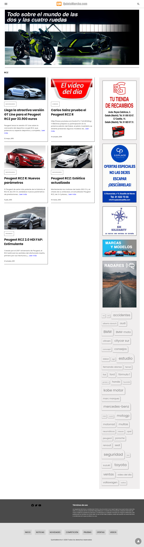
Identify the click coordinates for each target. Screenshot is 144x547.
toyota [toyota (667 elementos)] (120, 464)
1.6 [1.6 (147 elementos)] (104, 315)
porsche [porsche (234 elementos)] (120, 438)
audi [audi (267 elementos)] (123, 323)
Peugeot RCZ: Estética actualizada (68, 180)
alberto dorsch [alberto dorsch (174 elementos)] (110, 323)
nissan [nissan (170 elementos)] (121, 431)
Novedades (10, 104)
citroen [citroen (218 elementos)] (107, 340)
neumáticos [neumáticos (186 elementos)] (109, 431)
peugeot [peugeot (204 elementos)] (107, 438)
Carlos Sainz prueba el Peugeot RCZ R (68, 112)
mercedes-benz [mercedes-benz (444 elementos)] (116, 406)
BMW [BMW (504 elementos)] (108, 331)
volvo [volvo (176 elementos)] (123, 482)
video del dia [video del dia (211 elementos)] (124, 474)
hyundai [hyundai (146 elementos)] (126, 382)
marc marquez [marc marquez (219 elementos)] (111, 398)
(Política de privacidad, (101, 509)
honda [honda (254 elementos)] (116, 382)
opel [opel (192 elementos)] (129, 431)
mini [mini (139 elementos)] (104, 416)
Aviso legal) (111, 509)
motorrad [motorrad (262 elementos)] (109, 424)
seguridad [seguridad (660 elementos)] (113, 454)
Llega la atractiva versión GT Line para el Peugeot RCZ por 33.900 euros (24, 114)
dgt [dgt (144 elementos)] (113, 359)
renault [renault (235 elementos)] (107, 445)
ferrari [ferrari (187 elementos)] (128, 367)
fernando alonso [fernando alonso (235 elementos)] (112, 367)
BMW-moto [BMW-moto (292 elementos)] (123, 332)
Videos (55, 104)
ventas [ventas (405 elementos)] (108, 474)
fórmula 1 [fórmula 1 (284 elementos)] (124, 374)
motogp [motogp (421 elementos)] (123, 415)
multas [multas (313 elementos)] (123, 424)
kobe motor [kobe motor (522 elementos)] (113, 390)
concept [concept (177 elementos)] (107, 349)
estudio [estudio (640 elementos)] (125, 358)
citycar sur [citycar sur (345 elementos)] (121, 341)
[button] (119, 110)
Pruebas (9, 234)
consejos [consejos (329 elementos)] (120, 349)
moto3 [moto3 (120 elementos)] (111, 416)
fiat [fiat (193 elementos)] (104, 374)
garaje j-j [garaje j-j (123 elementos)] (106, 382)
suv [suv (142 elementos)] (128, 455)
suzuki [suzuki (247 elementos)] (106, 465)
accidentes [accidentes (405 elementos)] (121, 315)
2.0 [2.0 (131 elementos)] (108, 316)
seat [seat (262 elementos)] (117, 445)
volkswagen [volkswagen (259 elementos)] (110, 482)
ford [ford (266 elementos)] (112, 374)
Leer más (23, 194)
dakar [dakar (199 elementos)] (106, 358)
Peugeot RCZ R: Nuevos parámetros (22, 180)
